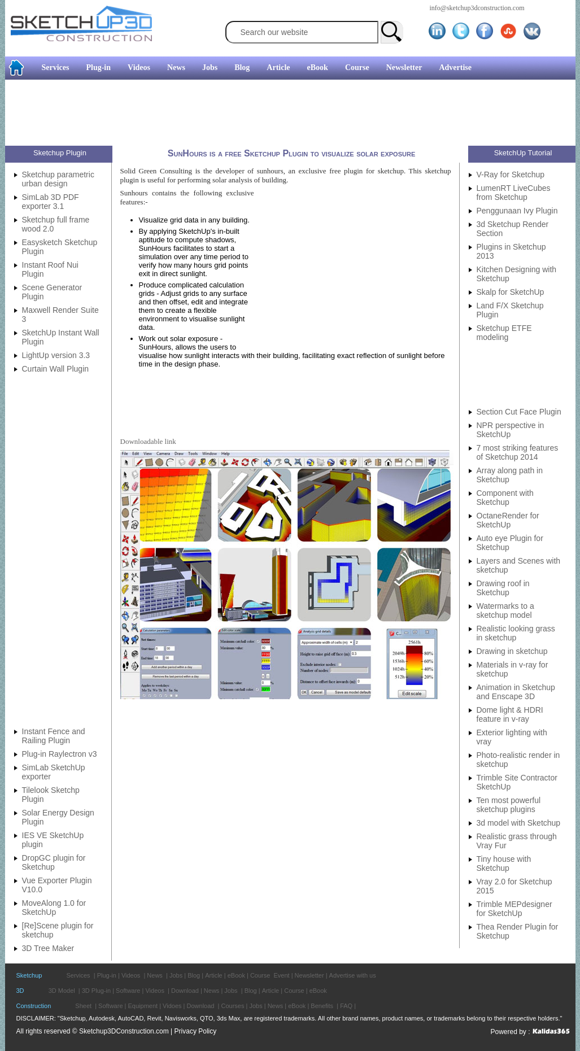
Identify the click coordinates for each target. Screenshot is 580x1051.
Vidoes (172, 1005)
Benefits (322, 1005)
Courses (232, 1005)
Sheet (83, 1005)
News (176, 67)
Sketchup (29, 975)
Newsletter (404, 67)
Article (278, 67)
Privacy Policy (196, 1031)
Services (55, 67)
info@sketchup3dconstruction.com (477, 8)
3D (20, 990)
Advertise (455, 67)
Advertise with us (352, 975)
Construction (33, 1005)
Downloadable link (148, 441)
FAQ (346, 1005)
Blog (242, 67)
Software (128, 990)
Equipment (143, 1005)
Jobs (209, 67)
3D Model (62, 990)
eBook (317, 67)
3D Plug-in (96, 990)
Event (281, 975)
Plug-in (98, 67)
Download (185, 990)
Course (357, 67)
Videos (139, 67)
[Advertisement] (286, 114)
